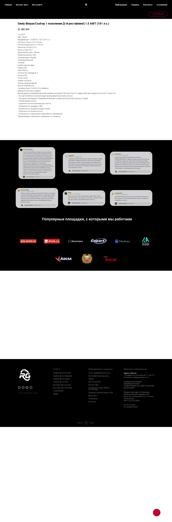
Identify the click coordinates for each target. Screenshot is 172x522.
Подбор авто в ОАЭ (60, 477)
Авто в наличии (94, 477)
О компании (93, 494)
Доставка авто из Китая (62, 483)
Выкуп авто (92, 491)
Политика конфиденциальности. (136, 472)
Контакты (92, 497)
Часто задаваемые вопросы (99, 468)
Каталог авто (93, 480)
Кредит (56, 489)
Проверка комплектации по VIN (100, 488)
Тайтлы (91, 474)
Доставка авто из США (62, 480)
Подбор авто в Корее (61, 474)
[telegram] (27, 482)
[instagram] (30, 482)
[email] (23, 482)
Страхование (58, 486)
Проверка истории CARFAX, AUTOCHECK (99, 484)
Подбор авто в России (62, 468)
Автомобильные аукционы (98, 471)
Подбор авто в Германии (62, 471)
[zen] (19, 482)
